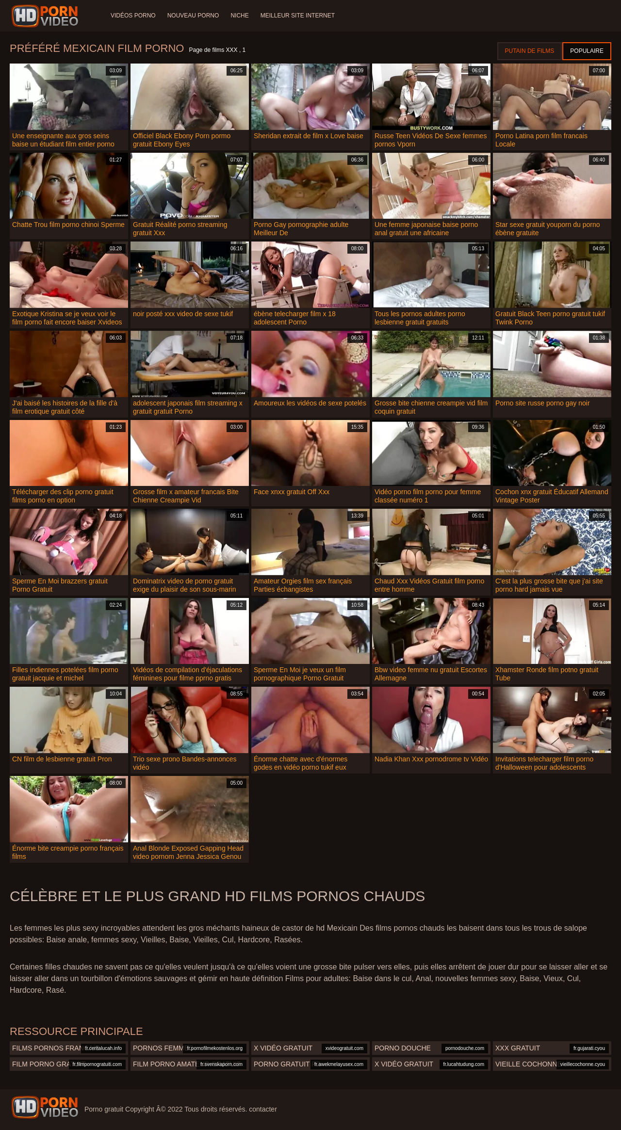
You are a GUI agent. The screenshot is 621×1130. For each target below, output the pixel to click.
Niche (239, 15)
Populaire (587, 51)
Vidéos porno (133, 15)
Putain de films (530, 51)
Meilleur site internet (298, 15)
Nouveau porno (193, 15)
